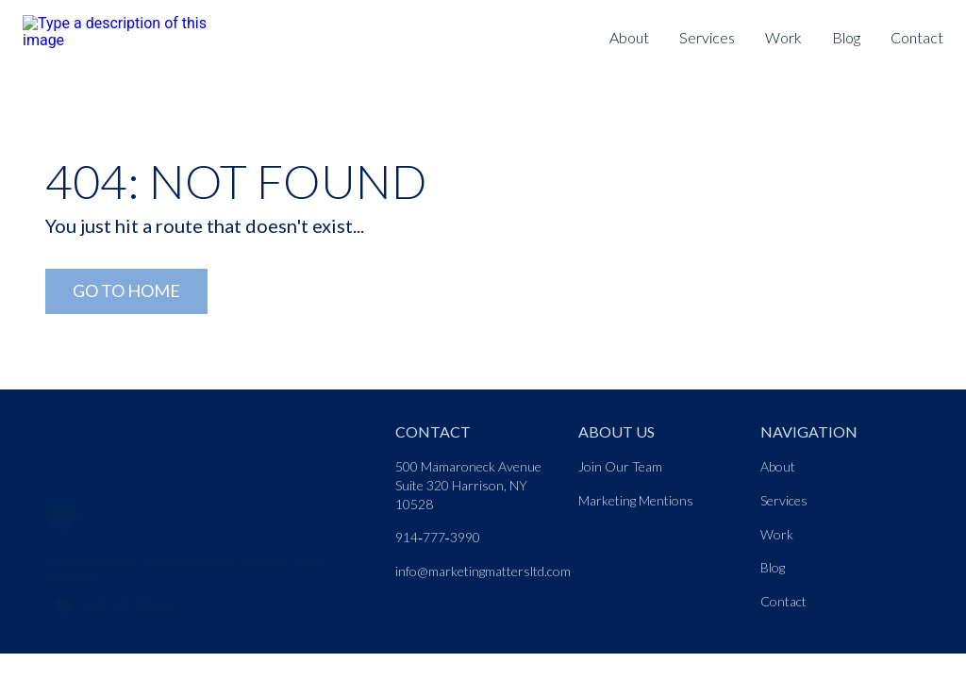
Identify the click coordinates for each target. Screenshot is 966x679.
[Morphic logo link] (209, 603)
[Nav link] (707, 38)
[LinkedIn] (68, 510)
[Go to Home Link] (126, 292)
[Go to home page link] (128, 443)
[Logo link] (121, 24)
